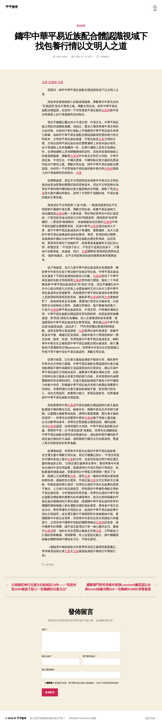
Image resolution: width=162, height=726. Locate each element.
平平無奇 (11, 6)
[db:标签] (50, 564)
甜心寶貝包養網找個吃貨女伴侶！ (48, 718)
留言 (45, 629)
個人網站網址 (48, 669)
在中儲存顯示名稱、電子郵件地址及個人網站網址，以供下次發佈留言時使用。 (82, 683)
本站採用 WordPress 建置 (82, 718)
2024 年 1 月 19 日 (84, 57)
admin (65, 57)
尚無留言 (105, 57)
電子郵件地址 (89, 656)
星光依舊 (81, 25)
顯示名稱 (47, 656)
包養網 (52, 82)
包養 (45, 82)
